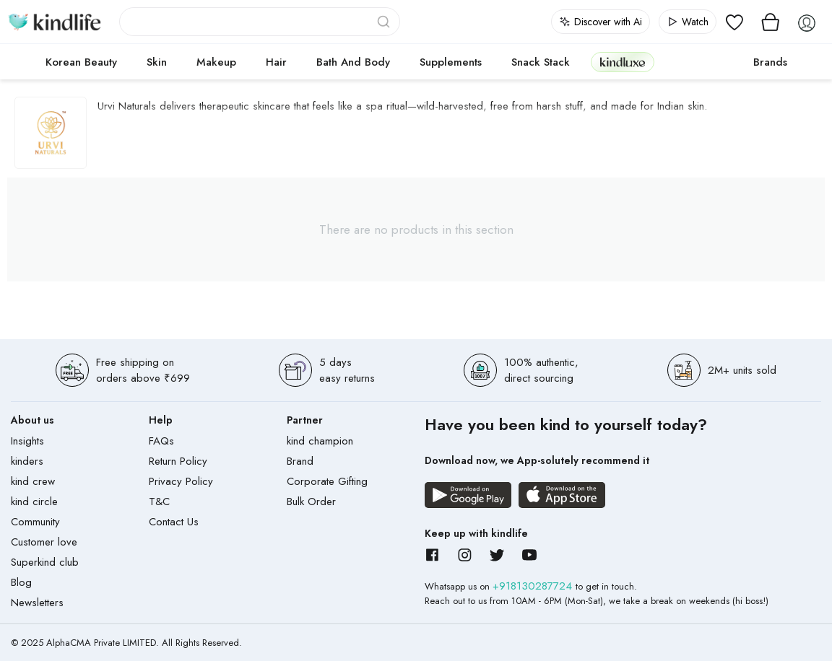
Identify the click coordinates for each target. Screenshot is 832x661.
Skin (157, 62)
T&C (159, 501)
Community (35, 522)
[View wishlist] (734, 21)
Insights (27, 441)
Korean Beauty (81, 62)
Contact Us (174, 522)
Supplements (451, 62)
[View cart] (771, 21)
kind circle (34, 501)
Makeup (216, 62)
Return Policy (178, 461)
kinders (27, 461)
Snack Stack (540, 62)
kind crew (33, 481)
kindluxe (622, 61)
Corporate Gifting (327, 481)
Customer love (44, 542)
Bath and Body (353, 62)
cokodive (699, 62)
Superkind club (45, 562)
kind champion (320, 441)
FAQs (161, 441)
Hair (276, 62)
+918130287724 (534, 586)
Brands (770, 62)
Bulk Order (311, 501)
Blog (21, 582)
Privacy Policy (181, 481)
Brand (300, 461)
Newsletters (37, 602)
